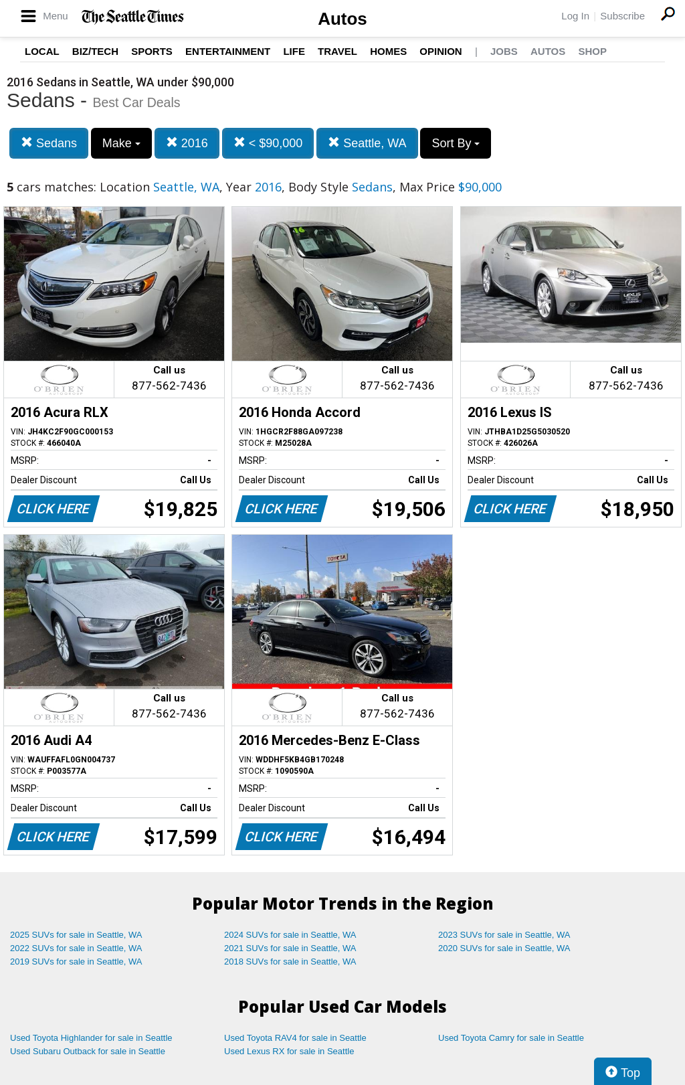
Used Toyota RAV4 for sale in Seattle (295, 1038)
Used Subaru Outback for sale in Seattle (87, 1051)
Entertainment (227, 51)
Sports (152, 51)
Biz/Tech (95, 51)
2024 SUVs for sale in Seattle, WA (290, 935)
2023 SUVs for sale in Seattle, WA (504, 935)
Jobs (504, 51)
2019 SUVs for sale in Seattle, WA (76, 961)
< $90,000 (268, 143)
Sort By (455, 143)
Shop (592, 51)
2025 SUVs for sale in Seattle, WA (76, 935)
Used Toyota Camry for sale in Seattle (511, 1038)
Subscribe (622, 15)
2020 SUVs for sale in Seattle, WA (504, 948)
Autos (342, 19)
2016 (187, 143)
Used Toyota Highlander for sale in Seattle (91, 1038)
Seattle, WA (367, 143)
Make (121, 143)
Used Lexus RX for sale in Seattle (289, 1051)
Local (42, 51)
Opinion (440, 51)
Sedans (49, 143)
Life (294, 51)
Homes (388, 51)
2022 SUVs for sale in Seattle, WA (76, 948)
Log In (575, 15)
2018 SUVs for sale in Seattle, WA (290, 961)
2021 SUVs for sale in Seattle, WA (290, 948)
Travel (337, 51)
